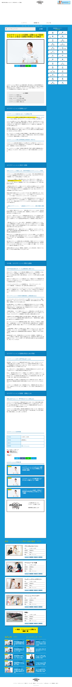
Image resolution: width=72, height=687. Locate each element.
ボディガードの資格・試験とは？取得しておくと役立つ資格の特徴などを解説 (41, 656)
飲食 (52, 40)
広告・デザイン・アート (53, 60)
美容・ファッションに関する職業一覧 (26, 630)
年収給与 (35, 557)
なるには (26, 557)
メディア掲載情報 (52, 683)
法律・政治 (62, 64)
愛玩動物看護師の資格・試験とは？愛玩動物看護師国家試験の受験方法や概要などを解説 (19, 643)
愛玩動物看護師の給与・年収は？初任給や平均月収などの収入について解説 (19, 650)
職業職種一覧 (36, 22)
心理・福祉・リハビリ (62, 33)
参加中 (57, 683)
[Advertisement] (36, 13)
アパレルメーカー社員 (31, 562)
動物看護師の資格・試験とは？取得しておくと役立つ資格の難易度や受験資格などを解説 (19, 671)
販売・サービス (52, 75)
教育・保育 (62, 40)
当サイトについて (21, 683)
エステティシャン (11, 462)
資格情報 (31, 557)
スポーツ (52, 56)
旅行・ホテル (62, 37)
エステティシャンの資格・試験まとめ (16, 101)
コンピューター (62, 60)
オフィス (62, 75)
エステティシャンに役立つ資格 (15, 96)
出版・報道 (52, 48)
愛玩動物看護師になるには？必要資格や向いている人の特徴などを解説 (19, 663)
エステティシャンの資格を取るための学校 (17, 100)
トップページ (24, 22)
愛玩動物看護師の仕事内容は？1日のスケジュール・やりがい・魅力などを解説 (19, 656)
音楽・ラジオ (53, 52)
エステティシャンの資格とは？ (15, 94)
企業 (62, 79)
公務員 (53, 79)
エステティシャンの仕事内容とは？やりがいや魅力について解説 (32, 479)
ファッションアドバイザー (32, 596)
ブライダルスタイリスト (31, 546)
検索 (41, 28)
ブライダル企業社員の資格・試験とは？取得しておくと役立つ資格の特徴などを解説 (41, 670)
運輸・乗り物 (62, 44)
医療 (52, 33)
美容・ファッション (25, 445)
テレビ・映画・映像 (62, 48)
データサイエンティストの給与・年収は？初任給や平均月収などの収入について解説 (41, 663)
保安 (52, 64)
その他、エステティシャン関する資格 (16, 98)
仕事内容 (40, 557)
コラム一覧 (48, 22)
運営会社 (34, 683)
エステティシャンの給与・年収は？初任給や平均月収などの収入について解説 (32, 491)
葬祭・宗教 (52, 83)
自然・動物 (52, 44)
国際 (52, 67)
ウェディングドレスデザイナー (33, 579)
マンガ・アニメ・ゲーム (62, 56)
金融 (62, 67)
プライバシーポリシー (40, 683)
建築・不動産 (53, 71)
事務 (62, 71)
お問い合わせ (46, 683)
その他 (62, 83)
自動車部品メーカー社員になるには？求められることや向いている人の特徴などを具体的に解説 (41, 643)
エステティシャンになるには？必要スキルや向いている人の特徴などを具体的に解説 (32, 468)
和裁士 (26, 612)
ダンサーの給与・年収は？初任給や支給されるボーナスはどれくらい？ (41, 650)
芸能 (62, 52)
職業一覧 (26, 683)
